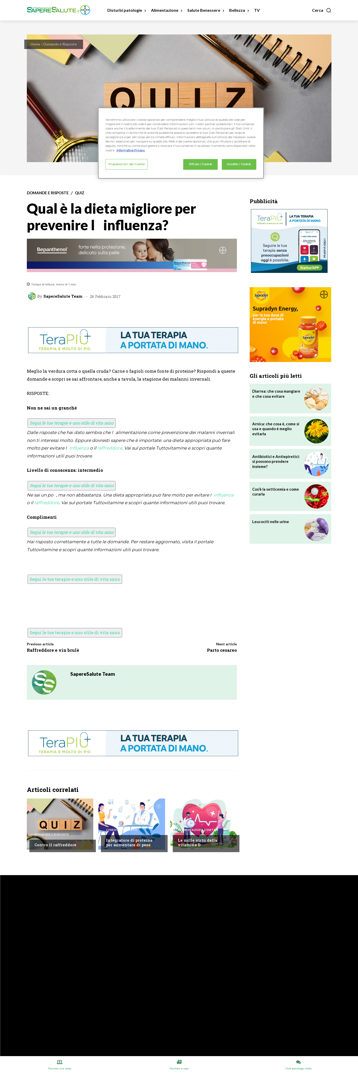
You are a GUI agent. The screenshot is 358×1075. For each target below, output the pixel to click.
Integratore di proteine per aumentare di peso (129, 842)
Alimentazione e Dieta (197, 829)
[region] (181, 142)
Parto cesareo (222, 650)
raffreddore (109, 448)
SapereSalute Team (62, 296)
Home (35, 44)
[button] (321, 10)
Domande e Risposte (60, 44)
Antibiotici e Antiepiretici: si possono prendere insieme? (276, 461)
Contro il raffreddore (55, 844)
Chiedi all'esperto (121, 829)
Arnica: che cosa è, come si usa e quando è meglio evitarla (275, 428)
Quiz (79, 193)
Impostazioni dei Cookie (126, 164)
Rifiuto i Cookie (200, 164)
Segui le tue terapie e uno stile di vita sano (71, 423)
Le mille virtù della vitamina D (197, 842)
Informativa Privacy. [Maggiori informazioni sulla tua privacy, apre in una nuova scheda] (131, 150)
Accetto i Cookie (239, 164)
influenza (79, 448)
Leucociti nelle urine (270, 521)
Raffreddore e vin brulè (53, 650)
